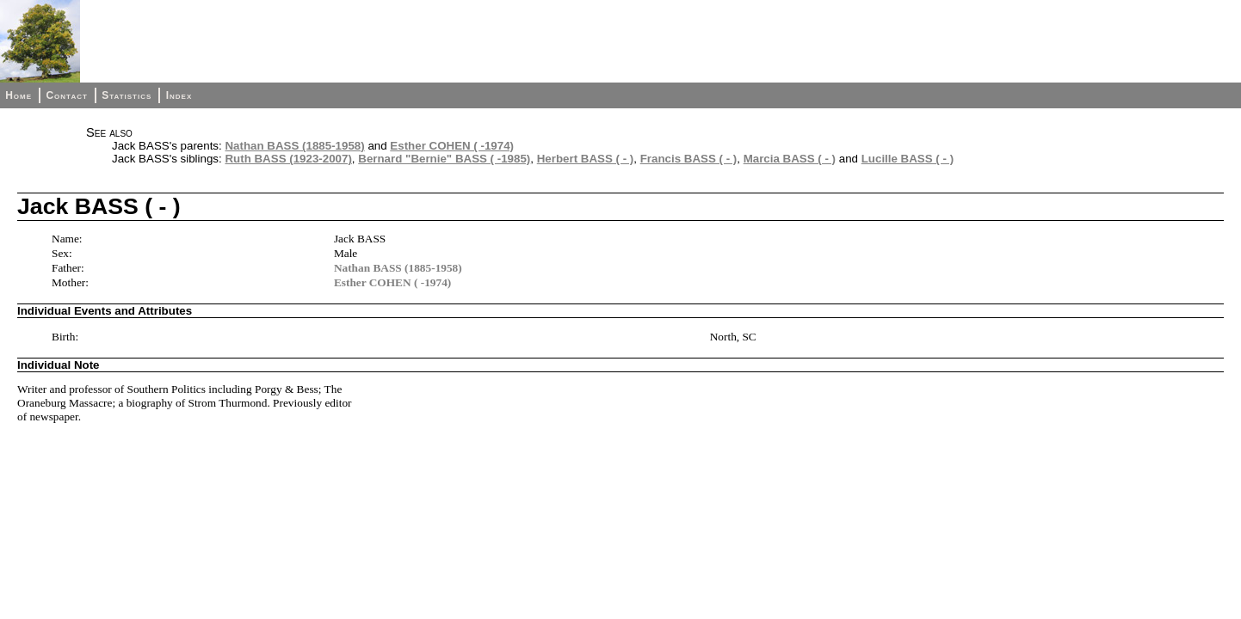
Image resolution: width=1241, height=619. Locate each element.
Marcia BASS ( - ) (790, 158)
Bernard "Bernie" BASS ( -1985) (444, 158)
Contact (66, 95)
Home (18, 95)
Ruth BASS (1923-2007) (288, 158)
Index (179, 95)
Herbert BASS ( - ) (585, 158)
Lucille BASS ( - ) (907, 158)
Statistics (126, 95)
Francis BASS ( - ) (689, 158)
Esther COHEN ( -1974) (452, 145)
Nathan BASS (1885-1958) (294, 145)
